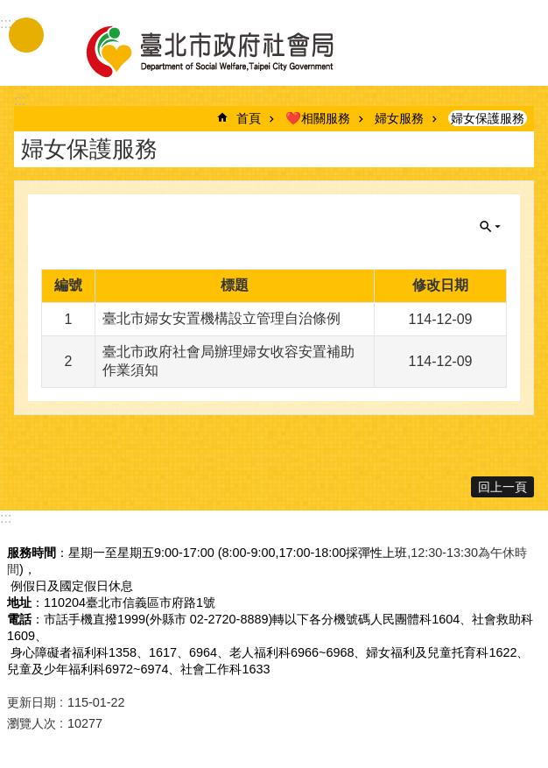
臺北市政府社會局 (230, 51)
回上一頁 (502, 487)
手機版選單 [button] (26, 35)
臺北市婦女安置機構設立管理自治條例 (221, 318)
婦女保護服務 (487, 118)
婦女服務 (399, 118)
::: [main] (19, 100)
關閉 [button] (490, 226)
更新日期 (31, 702)
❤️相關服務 (317, 118)
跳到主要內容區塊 (9, 9)
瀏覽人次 (31, 723)
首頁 (248, 118)
